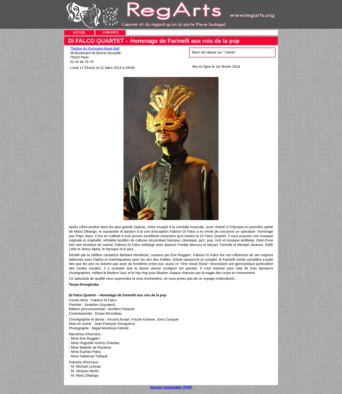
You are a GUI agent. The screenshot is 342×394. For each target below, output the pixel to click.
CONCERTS (111, 32)
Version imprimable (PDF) (171, 387)
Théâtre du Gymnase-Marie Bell (94, 48)
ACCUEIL (79, 32)
